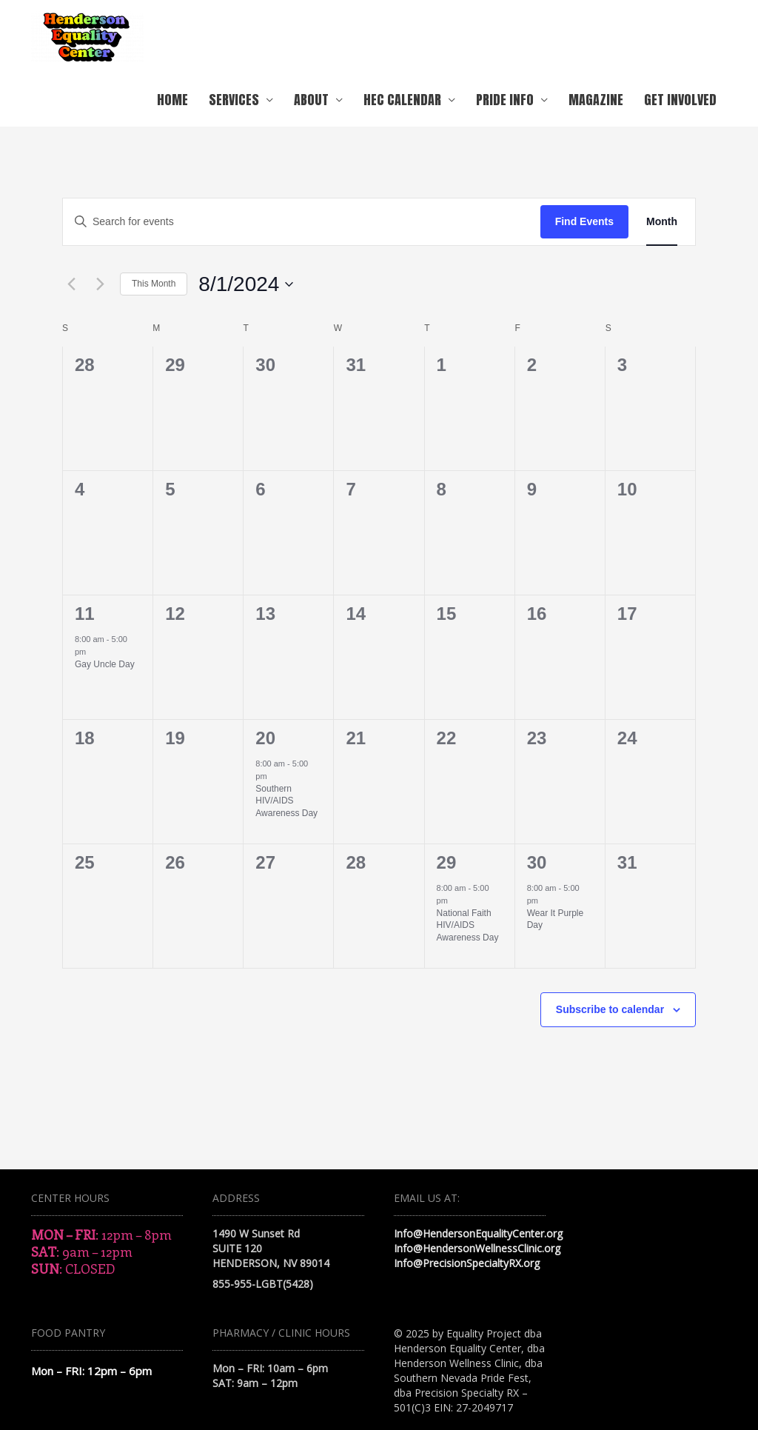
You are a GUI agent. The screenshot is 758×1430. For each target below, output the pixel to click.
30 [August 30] (537, 862)
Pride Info (505, 100)
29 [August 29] (447, 862)
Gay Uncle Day (105, 664)
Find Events (584, 221)
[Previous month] (71, 284)
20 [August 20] (265, 738)
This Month (153, 283)
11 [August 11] (85, 614)
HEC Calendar (402, 100)
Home (172, 100)
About (311, 100)
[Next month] (100, 284)
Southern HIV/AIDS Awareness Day (286, 801)
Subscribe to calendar (610, 1009)
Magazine (595, 100)
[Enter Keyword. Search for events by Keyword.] (301, 221)
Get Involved (680, 100)
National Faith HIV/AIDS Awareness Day (468, 925)
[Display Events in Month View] (661, 221)
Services (234, 100)
